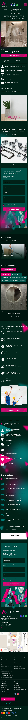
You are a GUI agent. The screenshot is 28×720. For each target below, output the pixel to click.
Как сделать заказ (5, 689)
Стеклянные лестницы (6, 671)
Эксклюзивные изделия (6, 677)
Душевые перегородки (6, 655)
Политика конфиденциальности (9, 715)
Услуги (16, 683)
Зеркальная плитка (5, 664)
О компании (4, 681)
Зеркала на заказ (18, 654)
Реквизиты (4, 628)
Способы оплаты (5, 693)
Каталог (16, 681)
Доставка (3, 695)
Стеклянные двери (18, 666)
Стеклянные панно (5, 673)
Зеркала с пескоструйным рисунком (20, 658)
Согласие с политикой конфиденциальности (10, 205)
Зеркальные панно (5, 669)
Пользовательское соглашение (9, 717)
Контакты (3, 687)
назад (5, 91)
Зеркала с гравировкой (19, 655)
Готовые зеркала (5, 654)
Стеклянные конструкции (20, 668)
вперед (16, 91)
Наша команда (4, 685)
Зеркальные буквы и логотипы (6, 667)
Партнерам (3, 683)
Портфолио (17, 685)
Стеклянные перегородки (7, 675)
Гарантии (3, 691)
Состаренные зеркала (19, 664)
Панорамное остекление (20, 662)
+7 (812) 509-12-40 (15, 3)
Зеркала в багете (5, 659)
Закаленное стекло (5, 657)
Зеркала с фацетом (5, 662)
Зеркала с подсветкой (19, 661)
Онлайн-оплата (18, 687)
